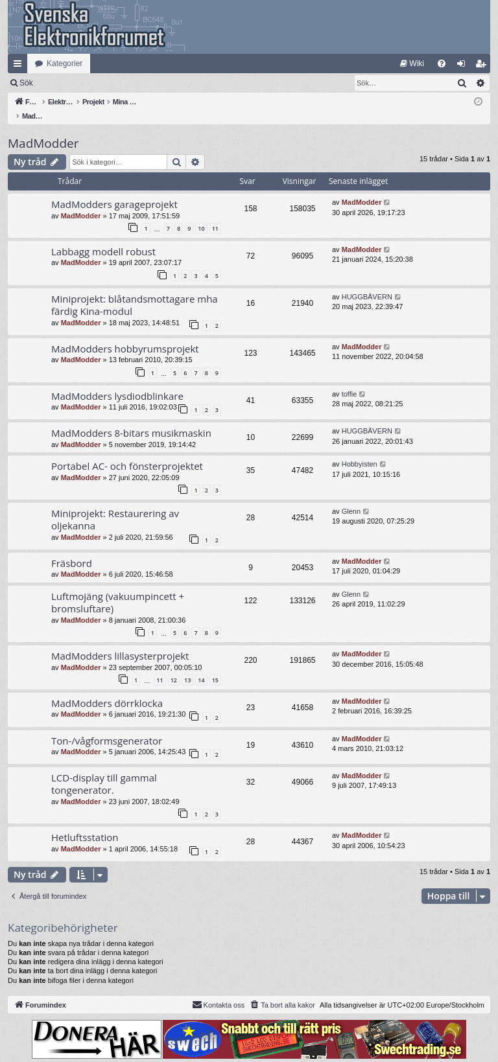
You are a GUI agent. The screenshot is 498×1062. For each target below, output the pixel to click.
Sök (94, 82)
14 (201, 666)
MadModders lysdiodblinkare (117, 382)
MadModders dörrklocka (107, 689)
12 (174, 666)
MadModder (43, 129)
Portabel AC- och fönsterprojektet (127, 452)
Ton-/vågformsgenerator (106, 727)
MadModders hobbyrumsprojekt (125, 335)
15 (215, 666)
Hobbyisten (359, 450)
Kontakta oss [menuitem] (218, 990)
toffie (349, 380)
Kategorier (64, 63)
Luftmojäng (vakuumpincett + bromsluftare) (117, 588)
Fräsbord (71, 549)
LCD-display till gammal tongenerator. (104, 770)
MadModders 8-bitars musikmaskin (131, 419)
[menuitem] (412, 63)
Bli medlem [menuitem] (483, 66)
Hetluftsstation (85, 823)
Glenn (351, 498)
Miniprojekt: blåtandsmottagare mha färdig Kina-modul (134, 291)
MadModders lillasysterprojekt (120, 642)
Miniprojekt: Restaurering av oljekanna (115, 505)
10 (201, 215)
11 (215, 215)
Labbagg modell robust (103, 237)
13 (187, 666)
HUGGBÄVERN (367, 283)
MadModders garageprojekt (114, 190)
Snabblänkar (20, 66)
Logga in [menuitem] (464, 66)
